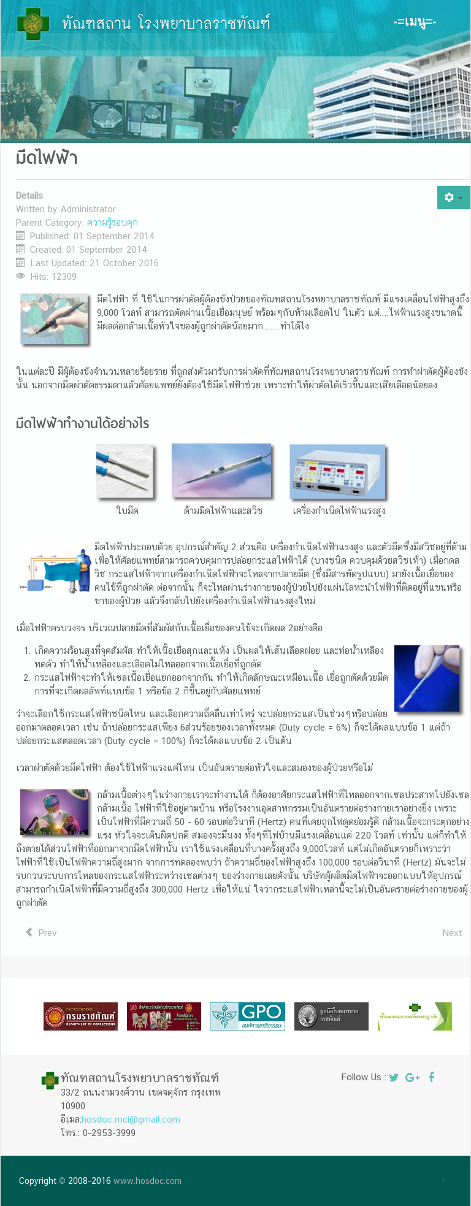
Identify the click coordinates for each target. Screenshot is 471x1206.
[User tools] (453, 197)
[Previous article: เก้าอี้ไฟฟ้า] (41, 933)
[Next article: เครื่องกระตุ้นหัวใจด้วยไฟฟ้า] (452, 933)
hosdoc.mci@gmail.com (131, 1119)
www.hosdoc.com (147, 1181)
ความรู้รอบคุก (112, 222)
